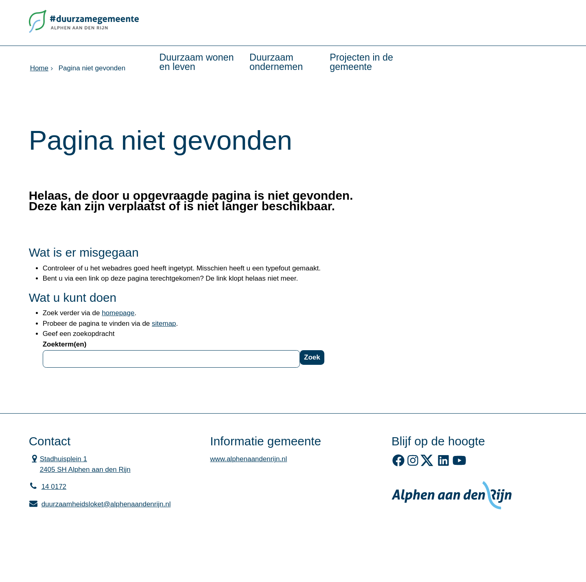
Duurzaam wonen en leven (197, 62)
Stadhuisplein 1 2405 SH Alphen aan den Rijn (80, 463)
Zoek (312, 357)
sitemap (164, 323)
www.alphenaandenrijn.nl (248, 459)
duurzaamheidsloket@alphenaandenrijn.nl (100, 504)
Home (39, 68)
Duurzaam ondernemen (276, 62)
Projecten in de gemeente (361, 62)
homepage (118, 313)
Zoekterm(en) (65, 344)
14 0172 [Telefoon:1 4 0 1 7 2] (54, 486)
